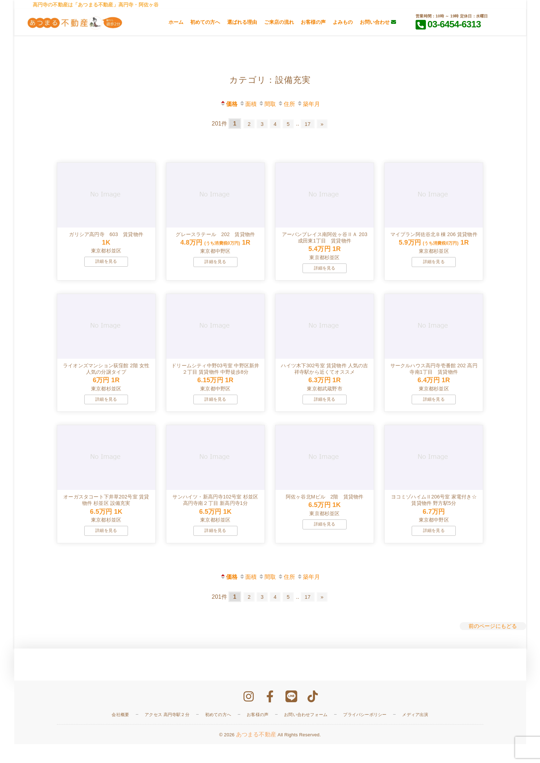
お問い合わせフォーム (305, 733)
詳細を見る (106, 267)
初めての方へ (205, 22)
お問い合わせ (378, 22)
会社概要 (120, 733)
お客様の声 (313, 22)
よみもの (343, 22)
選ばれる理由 (242, 22)
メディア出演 (415, 733)
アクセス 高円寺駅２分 (167, 733)
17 (310, 124)
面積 (248, 104)
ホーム (176, 22)
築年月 (308, 104)
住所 (286, 104)
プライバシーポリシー (364, 733)
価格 (228, 104)
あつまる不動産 (256, 753)
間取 (267, 104)
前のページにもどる (491, 645)
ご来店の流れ (279, 22)
